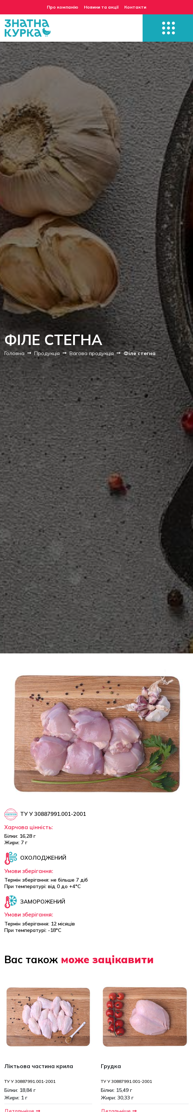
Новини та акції (101, 7)
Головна (14, 353)
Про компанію (62, 7)
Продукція (47, 353)
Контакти (135, 7)
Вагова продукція (91, 353)
